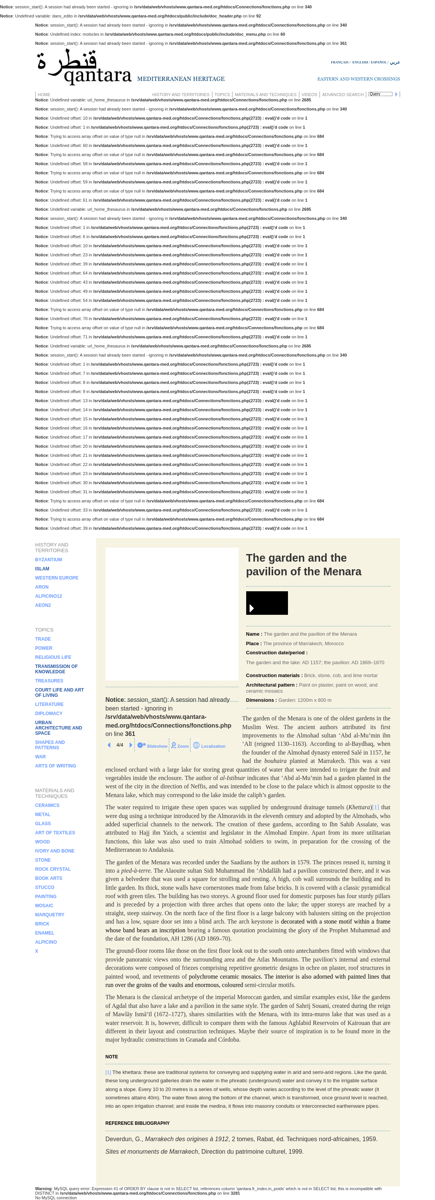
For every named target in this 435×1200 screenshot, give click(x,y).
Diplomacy (49, 713)
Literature (49, 704)
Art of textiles (55, 832)
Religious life (53, 657)
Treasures (49, 681)
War (40, 756)
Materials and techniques (265, 94)
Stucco (45, 887)
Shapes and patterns (50, 745)
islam (42, 569)
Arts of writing (55, 766)
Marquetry (50, 914)
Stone (43, 860)
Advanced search (343, 94)
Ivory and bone (55, 851)
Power (43, 648)
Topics (222, 94)
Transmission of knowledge (56, 669)
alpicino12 (48, 596)
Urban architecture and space (58, 728)
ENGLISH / (361, 62)
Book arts (49, 878)
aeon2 (43, 605)
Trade (43, 639)
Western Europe (57, 578)
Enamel (45, 933)
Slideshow (157, 746)
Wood (42, 842)
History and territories (181, 94)
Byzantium (48, 559)
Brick (42, 924)
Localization (213, 746)
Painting (46, 896)
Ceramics (47, 805)
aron (42, 587)
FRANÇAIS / (341, 62)
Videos (310, 94)
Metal (43, 814)
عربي (395, 62)
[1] (108, 1072)
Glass (43, 823)
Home (44, 94)
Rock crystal (53, 869)
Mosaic (44, 905)
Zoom (183, 746)
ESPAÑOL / (379, 62)
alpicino (46, 942)
